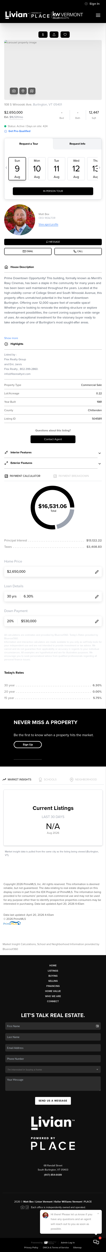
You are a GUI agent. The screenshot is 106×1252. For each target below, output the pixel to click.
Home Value (53, 991)
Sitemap (77, 1247)
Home (53, 965)
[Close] (98, 1213)
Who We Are (53, 996)
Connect (53, 1001)
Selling (53, 981)
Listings (53, 970)
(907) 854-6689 (53, 1174)
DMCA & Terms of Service (56, 1247)
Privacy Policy (31, 1247)
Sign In (92, 3)
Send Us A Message (53, 1100)
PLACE (88, 1201)
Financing (53, 986)
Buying (53, 975)
